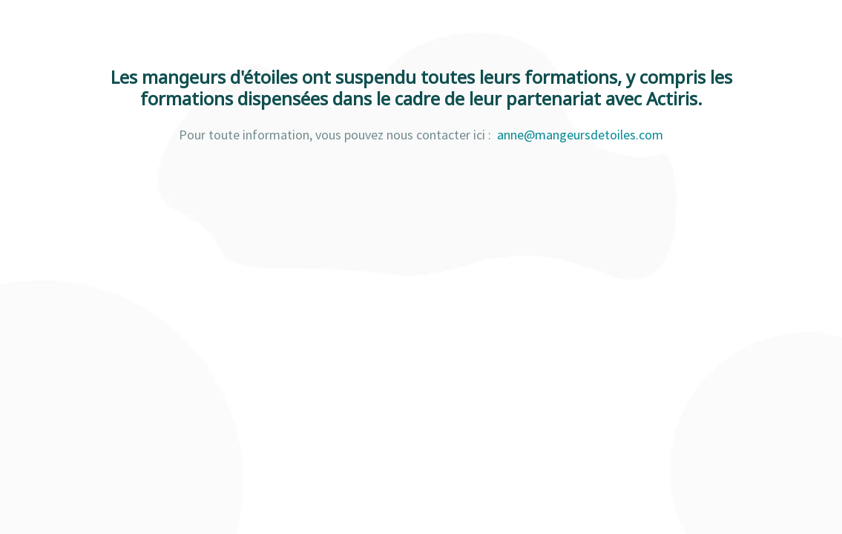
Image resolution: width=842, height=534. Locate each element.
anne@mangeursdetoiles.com (580, 134)
